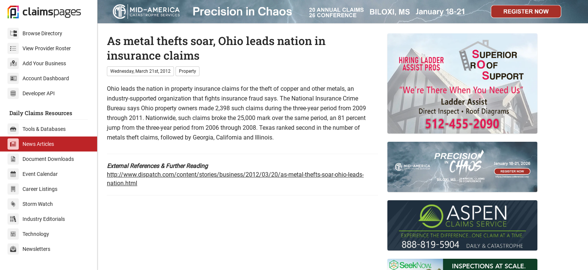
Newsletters (29, 249)
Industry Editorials (36, 219)
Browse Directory (35, 33)
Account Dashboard (38, 78)
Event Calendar (33, 174)
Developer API (31, 93)
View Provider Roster (39, 48)
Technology (28, 234)
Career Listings (32, 189)
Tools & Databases (37, 129)
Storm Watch (30, 204)
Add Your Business (37, 63)
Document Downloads (41, 159)
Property (187, 71)
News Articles (31, 144)
